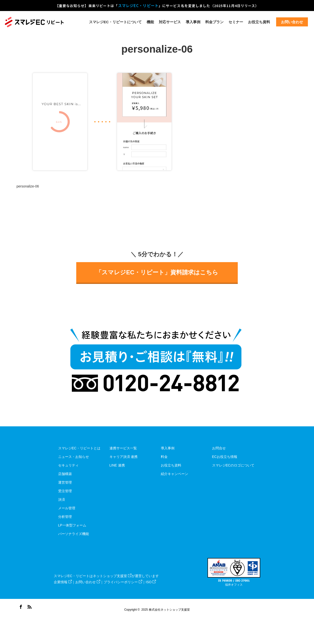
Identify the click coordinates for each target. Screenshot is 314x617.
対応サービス (170, 22)
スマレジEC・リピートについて (115, 22)
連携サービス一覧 (123, 448)
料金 (164, 457)
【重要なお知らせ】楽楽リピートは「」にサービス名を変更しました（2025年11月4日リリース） (157, 5)
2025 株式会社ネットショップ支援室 (165, 609)
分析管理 (65, 517)
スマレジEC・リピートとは (79, 448)
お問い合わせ (87, 582)
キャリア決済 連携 (123, 457)
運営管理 (65, 482)
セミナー (235, 22)
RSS (28, 606)
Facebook (20, 606)
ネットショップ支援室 (112, 576)
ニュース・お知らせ (73, 457)
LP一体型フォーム (72, 525)
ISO (151, 582)
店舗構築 (65, 474)
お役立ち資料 (259, 22)
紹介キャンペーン (174, 474)
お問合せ (219, 448)
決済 (61, 499)
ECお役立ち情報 (224, 457)
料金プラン (214, 22)
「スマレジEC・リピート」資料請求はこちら (157, 272)
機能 (150, 22)
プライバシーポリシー (123, 582)
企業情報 (63, 582)
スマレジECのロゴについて (233, 465)
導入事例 (193, 22)
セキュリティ (68, 465)
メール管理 (66, 508)
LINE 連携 (117, 465)
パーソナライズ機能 (73, 534)
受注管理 (65, 491)
